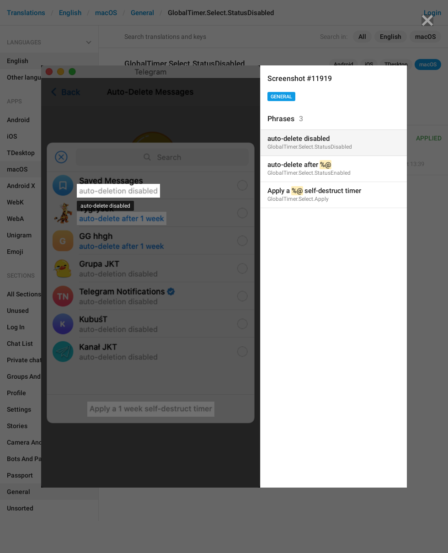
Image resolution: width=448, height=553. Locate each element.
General (281, 97)
